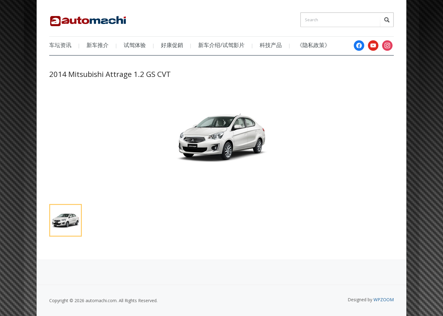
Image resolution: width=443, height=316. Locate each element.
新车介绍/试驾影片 (221, 45)
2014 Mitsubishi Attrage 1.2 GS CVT (110, 74)
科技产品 (271, 45)
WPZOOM (383, 299)
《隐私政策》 (313, 45)
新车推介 (97, 45)
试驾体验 (135, 45)
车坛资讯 (60, 45)
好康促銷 (172, 45)
